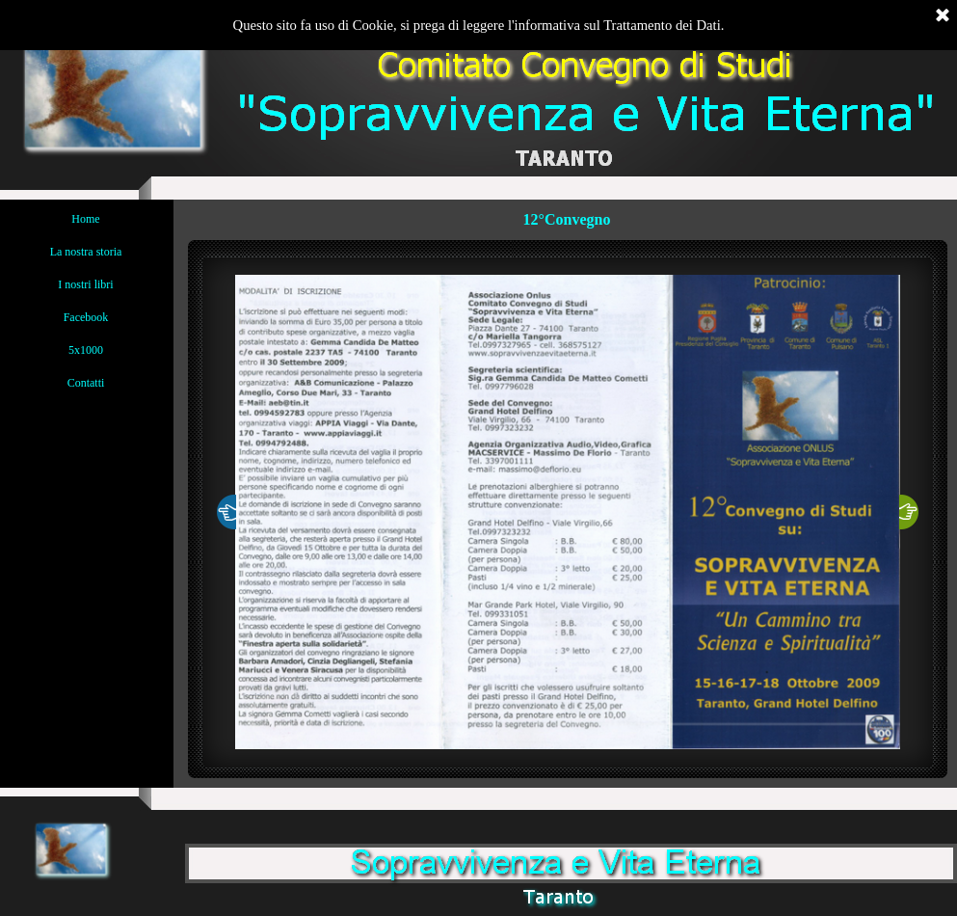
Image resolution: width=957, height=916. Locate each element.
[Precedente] (226, 512)
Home (85, 219)
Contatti (86, 383)
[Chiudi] (942, 16)
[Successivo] (908, 512)
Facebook (86, 317)
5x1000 (85, 350)
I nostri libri (85, 284)
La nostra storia (86, 251)
